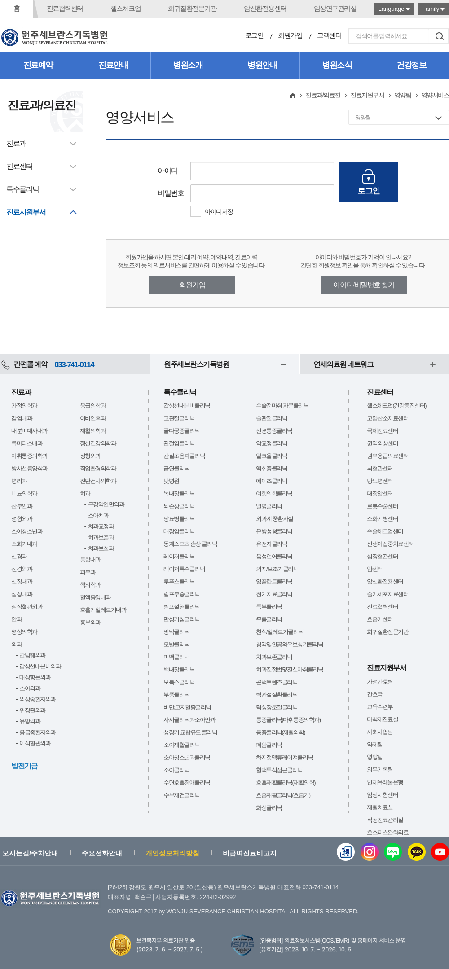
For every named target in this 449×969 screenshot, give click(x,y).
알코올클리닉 (271, 455)
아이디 (167, 171)
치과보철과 (101, 548)
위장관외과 (32, 710)
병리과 (19, 481)
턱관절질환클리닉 (276, 694)
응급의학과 (93, 405)
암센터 (375, 569)
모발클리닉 (176, 644)
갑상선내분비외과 (40, 666)
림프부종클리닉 (181, 594)
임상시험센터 (382, 794)
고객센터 (329, 35)
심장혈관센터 (382, 556)
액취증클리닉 (271, 468)
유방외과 (29, 721)
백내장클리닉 (178, 669)
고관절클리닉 (178, 418)
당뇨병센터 (380, 481)
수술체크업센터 (385, 531)
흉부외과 (90, 622)
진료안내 (113, 65)
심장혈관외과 (26, 606)
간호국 (375, 694)
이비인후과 (93, 418)
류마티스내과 (26, 443)
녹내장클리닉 (178, 493)
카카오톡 (417, 852)
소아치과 (98, 515)
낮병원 (171, 481)
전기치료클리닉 (274, 594)
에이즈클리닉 (271, 481)
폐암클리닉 (269, 744)
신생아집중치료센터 (390, 543)
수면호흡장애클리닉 (186, 782)
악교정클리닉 (271, 443)
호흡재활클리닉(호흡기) (283, 795)
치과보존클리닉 (274, 656)
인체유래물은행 (385, 782)
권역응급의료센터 (387, 455)
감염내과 (21, 418)
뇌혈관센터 (380, 468)
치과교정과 (101, 526)
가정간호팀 (380, 681)
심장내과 (21, 594)
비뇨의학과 (24, 493)
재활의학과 (93, 430)
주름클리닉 (269, 619)
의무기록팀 (380, 769)
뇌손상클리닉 (178, 506)
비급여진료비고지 (250, 853)
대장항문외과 (34, 677)
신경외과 (21, 569)
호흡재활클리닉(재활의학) (285, 782)
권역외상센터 (382, 443)
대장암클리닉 (178, 531)
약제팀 (375, 744)
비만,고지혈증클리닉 (187, 707)
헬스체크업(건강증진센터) (396, 405)
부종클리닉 (176, 694)
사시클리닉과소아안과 (189, 719)
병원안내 (262, 65)
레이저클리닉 (178, 556)
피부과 (88, 572)
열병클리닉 (269, 506)
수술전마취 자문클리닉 (282, 405)
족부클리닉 (269, 606)
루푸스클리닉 (178, 581)
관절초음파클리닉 (184, 455)
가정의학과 (24, 405)
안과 (16, 619)
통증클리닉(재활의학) (280, 732)
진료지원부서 (25, 212)
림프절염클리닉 (181, 606)
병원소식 (337, 65)
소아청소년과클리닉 (186, 757)
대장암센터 (380, 493)
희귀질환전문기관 (192, 8)
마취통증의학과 (29, 455)
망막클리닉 (176, 631)
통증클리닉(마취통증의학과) (288, 719)
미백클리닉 (176, 656)
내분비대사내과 (29, 430)
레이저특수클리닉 (184, 569)
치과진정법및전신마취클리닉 (289, 669)
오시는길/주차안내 (30, 853)
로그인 (254, 35)
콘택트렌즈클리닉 (276, 682)
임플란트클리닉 (274, 581)
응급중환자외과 (37, 732)
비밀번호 (171, 193)
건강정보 (411, 65)
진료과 (16, 143)
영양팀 (402, 95)
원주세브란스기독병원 (196, 364)
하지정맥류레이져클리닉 (284, 757)
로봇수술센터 (382, 506)
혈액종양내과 (95, 597)
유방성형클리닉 (274, 531)
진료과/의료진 (322, 95)
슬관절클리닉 (271, 418)
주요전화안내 (102, 853)
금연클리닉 (176, 468)
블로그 (393, 852)
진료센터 (19, 166)
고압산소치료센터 (387, 418)
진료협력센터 (65, 8)
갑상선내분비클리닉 (186, 405)
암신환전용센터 (265, 8)
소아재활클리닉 (181, 744)
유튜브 (440, 852)
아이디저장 (219, 211)
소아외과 (29, 688)
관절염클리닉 (178, 443)
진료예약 (38, 65)
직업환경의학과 (98, 468)
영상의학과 (24, 631)
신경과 (19, 556)
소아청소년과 (26, 531)
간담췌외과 (32, 655)
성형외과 (21, 518)
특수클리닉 (22, 189)
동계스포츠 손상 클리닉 (190, 543)
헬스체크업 (125, 8)
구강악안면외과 (106, 504)
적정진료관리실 (385, 819)
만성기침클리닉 (181, 619)
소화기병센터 (382, 518)
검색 (439, 36)
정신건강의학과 (98, 443)
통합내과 (90, 559)
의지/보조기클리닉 (277, 569)
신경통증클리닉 (274, 430)
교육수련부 (380, 706)
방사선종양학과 (29, 468)
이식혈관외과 (34, 743)
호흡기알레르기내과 (103, 609)
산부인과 (21, 506)
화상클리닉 (269, 807)
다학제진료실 (382, 719)
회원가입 (290, 35)
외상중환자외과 (37, 699)
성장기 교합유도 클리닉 (190, 732)
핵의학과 (90, 584)
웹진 (346, 852)
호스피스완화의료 (387, 832)
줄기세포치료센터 (387, 594)
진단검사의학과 (98, 481)
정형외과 (90, 455)
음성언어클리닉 (274, 556)
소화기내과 (24, 543)
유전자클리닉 (271, 543)
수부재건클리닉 (181, 795)
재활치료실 (380, 807)
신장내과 (21, 581)
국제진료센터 (382, 430)
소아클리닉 (176, 770)
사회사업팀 (380, 731)
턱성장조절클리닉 (276, 707)
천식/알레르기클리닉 (280, 631)
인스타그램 (370, 852)
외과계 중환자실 (274, 518)
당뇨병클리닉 (178, 518)
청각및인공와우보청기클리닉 (289, 644)
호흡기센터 (380, 619)
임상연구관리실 (335, 8)
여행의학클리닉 (274, 493)
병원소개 (187, 65)
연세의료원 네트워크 (343, 364)
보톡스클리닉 (178, 682)
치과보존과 (101, 537)
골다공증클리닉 (181, 430)
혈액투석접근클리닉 (279, 770)
